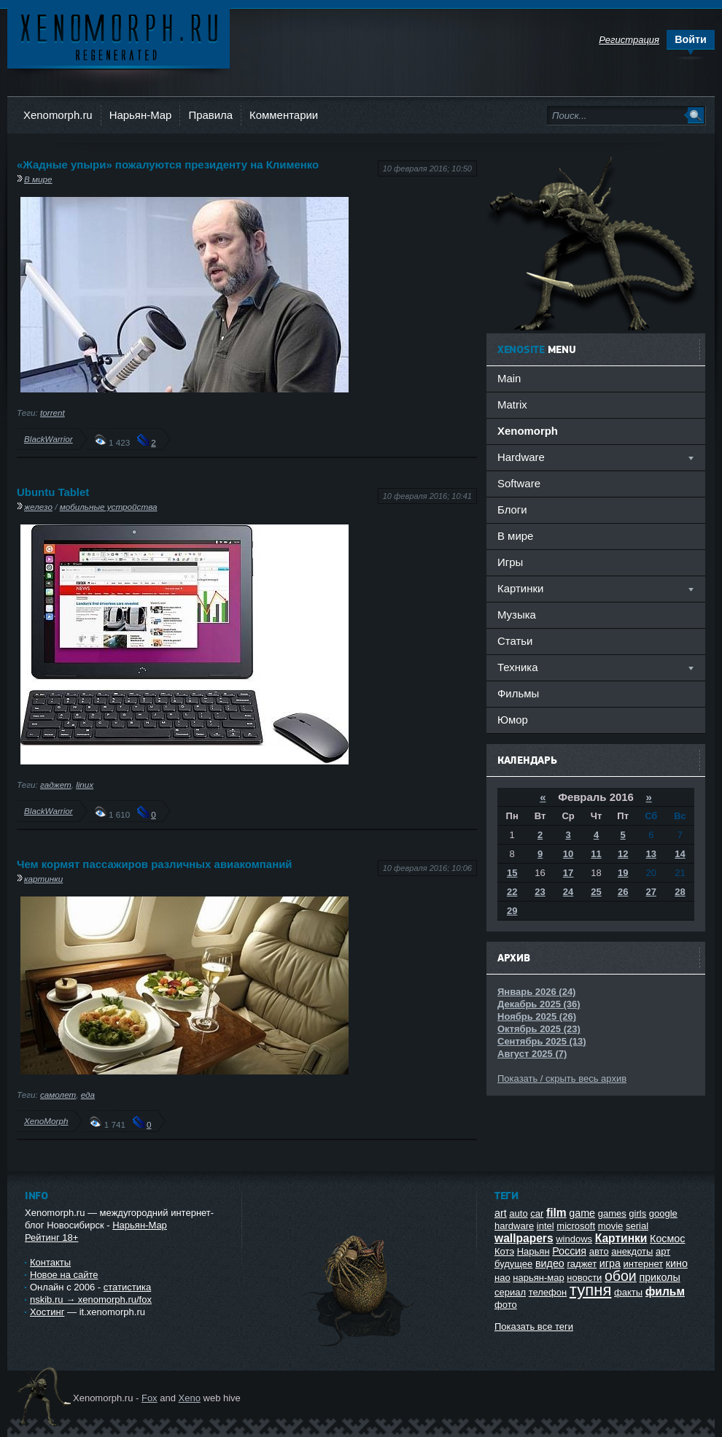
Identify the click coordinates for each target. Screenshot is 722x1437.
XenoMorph (46, 1121)
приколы (659, 1277)
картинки (43, 878)
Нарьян (533, 1251)
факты (628, 1292)
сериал (510, 1292)
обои (621, 1276)
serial (637, 1225)
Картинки (621, 1238)
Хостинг (47, 1311)
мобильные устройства (109, 506)
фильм (665, 1291)
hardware (514, 1225)
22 (512, 891)
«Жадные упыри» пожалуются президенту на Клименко (168, 164)
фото (505, 1304)
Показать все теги (533, 1326)
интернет (644, 1263)
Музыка (516, 614)
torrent (52, 412)
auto (518, 1213)
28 (680, 891)
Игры (510, 562)
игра (610, 1263)
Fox (149, 1398)
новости (584, 1277)
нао (502, 1277)
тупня (591, 1290)
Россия (569, 1251)
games (612, 1213)
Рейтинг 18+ (51, 1237)
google (663, 1213)
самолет (58, 1094)
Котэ (504, 1251)
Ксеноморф (118, 36)
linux (84, 784)
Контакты (50, 1262)
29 (512, 910)
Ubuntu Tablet (53, 492)
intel (545, 1225)
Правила (210, 115)
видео (549, 1263)
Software (518, 483)
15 (512, 872)
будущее (513, 1263)
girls (637, 1213)
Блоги (512, 509)
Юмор (512, 719)
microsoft (575, 1225)
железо (38, 506)
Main (509, 378)
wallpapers (524, 1238)
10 (568, 853)
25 (596, 891)
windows (574, 1238)
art (500, 1213)
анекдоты (632, 1251)
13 (651, 853)
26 (623, 891)
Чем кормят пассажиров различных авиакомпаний (154, 864)
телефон (548, 1292)
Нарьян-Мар (140, 115)
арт (663, 1251)
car (536, 1213)
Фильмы (518, 693)
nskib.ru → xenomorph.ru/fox (91, 1299)
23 (540, 891)
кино (677, 1263)
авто (599, 1251)
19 (623, 872)
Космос (667, 1238)
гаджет (55, 784)
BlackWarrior (48, 439)
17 (568, 872)
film (556, 1212)
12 (623, 853)
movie (611, 1225)
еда (88, 1094)
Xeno (190, 1398)
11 (596, 853)
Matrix (512, 404)
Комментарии (283, 115)
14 (680, 853)
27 (651, 891)
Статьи (514, 641)
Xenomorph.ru (58, 115)
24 (568, 891)
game (582, 1213)
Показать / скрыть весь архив (561, 1078)
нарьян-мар (538, 1277)
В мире (38, 179)
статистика (127, 1287)
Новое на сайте (64, 1274)
